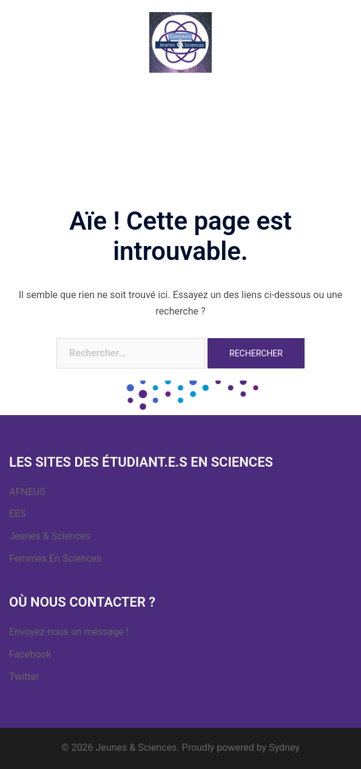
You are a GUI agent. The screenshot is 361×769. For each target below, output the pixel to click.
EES (17, 513)
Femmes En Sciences (55, 558)
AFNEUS (27, 492)
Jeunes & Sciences (49, 536)
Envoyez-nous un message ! (69, 632)
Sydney (284, 747)
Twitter (24, 676)
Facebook (30, 654)
